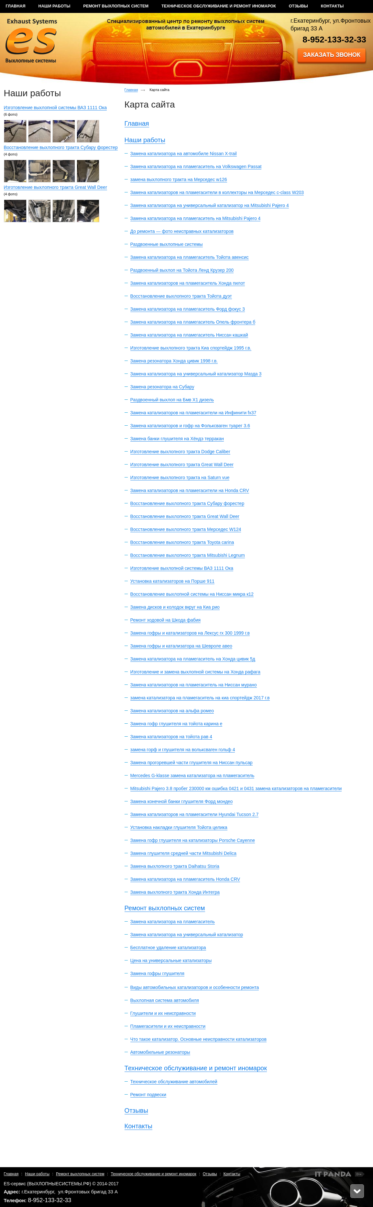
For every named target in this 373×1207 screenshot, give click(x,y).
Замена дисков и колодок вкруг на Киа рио (175, 607)
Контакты (138, 1126)
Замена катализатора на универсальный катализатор (186, 934)
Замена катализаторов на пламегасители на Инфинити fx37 (193, 412)
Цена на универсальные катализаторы (171, 960)
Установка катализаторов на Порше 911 (172, 581)
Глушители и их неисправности (163, 1013)
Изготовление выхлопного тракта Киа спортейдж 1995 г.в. (190, 348)
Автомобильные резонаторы (160, 1052)
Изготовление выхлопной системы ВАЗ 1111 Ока (55, 107)
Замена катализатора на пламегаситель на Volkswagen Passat (196, 166)
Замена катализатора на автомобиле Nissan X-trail (183, 153)
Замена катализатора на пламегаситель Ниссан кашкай (189, 335)
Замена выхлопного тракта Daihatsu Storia (174, 866)
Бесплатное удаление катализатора (168, 947)
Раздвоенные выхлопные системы (166, 244)
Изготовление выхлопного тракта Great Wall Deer (55, 187)
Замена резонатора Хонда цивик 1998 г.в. (174, 360)
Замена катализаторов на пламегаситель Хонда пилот (187, 283)
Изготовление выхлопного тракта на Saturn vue (180, 477)
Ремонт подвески (148, 1094)
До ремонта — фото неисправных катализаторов (182, 231)
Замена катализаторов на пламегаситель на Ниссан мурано (193, 684)
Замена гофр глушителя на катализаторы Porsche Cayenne (192, 840)
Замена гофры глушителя (157, 973)
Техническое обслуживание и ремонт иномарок (196, 1068)
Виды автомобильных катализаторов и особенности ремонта (194, 987)
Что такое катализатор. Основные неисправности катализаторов (198, 1039)
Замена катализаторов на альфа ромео (172, 710)
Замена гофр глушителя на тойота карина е (176, 723)
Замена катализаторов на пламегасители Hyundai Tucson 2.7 (194, 814)
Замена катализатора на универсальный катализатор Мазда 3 (196, 373)
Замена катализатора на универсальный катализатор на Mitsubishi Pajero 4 (209, 205)
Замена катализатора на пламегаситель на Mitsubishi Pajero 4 (195, 218)
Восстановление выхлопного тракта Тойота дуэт (181, 296)
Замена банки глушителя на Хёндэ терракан (177, 438)
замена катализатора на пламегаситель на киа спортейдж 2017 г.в (200, 697)
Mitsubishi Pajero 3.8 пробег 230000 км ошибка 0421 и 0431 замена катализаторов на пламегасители (236, 788)
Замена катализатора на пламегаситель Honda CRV (185, 879)
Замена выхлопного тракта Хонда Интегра (175, 892)
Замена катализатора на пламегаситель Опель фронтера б (193, 322)
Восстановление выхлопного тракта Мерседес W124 (185, 529)
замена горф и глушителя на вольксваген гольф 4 (182, 749)
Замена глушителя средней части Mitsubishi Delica (183, 853)
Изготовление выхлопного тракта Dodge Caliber (180, 451)
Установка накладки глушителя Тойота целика (178, 827)
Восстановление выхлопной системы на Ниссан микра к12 (192, 594)
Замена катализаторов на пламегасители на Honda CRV (189, 490)
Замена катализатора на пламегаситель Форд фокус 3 (187, 309)
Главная (131, 90)
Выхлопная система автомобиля (164, 1000)
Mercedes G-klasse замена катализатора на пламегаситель (192, 775)
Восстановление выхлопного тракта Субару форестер (61, 147)
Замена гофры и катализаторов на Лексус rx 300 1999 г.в (190, 633)
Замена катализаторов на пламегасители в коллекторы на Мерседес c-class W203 (217, 192)
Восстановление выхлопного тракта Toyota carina (182, 542)
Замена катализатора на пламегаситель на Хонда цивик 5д (192, 658)
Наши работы (145, 140)
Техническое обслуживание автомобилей (173, 1081)
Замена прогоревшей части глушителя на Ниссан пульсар (191, 762)
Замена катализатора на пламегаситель (172, 921)
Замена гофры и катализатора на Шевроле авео (181, 646)
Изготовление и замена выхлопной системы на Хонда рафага (195, 671)
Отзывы (136, 1110)
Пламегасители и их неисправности (167, 1026)
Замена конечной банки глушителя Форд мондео (181, 801)
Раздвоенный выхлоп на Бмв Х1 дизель (172, 399)
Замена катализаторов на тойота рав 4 (171, 736)
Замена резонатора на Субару (162, 386)
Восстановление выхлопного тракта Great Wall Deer (184, 516)
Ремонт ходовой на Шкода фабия (165, 620)
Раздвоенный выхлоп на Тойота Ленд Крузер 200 (182, 270)
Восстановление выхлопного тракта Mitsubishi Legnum (187, 555)
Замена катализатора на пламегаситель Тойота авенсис (189, 257)
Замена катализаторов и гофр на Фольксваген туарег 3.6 (190, 425)
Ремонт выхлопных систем (165, 908)
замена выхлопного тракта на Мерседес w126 (178, 179)
